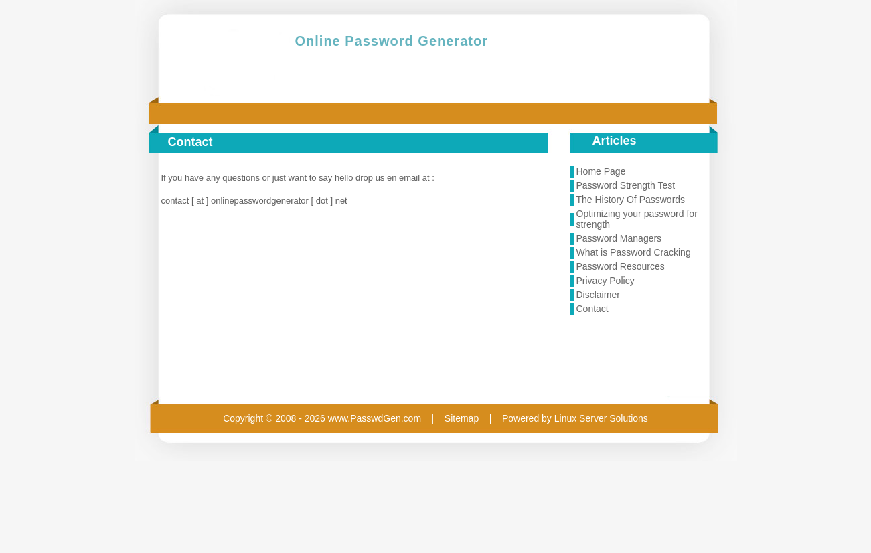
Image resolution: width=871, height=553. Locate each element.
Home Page (601, 171)
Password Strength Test (626, 185)
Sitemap (462, 418)
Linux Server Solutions (601, 418)
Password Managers (619, 238)
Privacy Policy (605, 280)
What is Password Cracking (633, 252)
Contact (592, 308)
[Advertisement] (643, 357)
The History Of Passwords (631, 199)
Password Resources (620, 266)
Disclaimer (598, 294)
